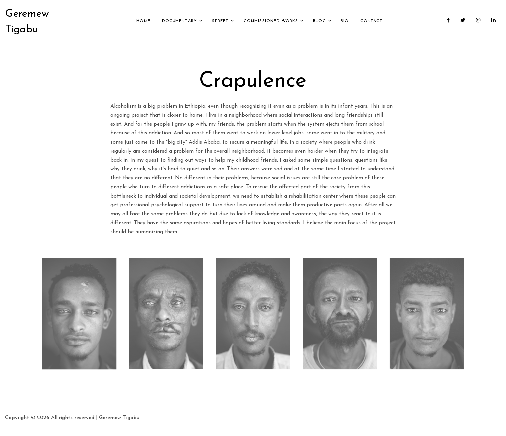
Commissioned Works (271, 21)
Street (220, 21)
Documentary (179, 21)
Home (143, 21)
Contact (371, 21)
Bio (345, 21)
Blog (319, 21)
